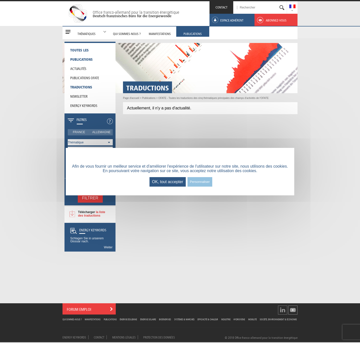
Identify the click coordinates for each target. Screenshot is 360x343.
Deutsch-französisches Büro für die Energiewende (132, 16)
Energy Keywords (83, 105)
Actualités (78, 68)
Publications (110, 319)
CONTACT (222, 7)
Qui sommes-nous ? (72, 319)
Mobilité (252, 319)
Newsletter (79, 96)
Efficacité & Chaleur (208, 319)
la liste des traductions (91, 213)
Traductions (81, 87)
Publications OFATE (84, 77)
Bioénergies (165, 319)
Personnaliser (200, 182)
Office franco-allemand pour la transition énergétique (136, 12)
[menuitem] (292, 7)
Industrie (225, 319)
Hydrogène (239, 319)
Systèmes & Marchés (184, 319)
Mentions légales (124, 337)
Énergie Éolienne (128, 319)
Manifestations (92, 319)
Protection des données (159, 337)
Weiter (108, 247)
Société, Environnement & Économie (278, 319)
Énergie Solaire (148, 319)
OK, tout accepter (167, 182)
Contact (99, 337)
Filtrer (90, 198)
